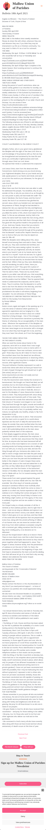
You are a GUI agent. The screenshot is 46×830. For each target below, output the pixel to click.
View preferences (23, 822)
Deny (23, 816)
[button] (43, 790)
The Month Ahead (11, 747)
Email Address (23, 771)
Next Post (23, 738)
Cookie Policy (19, 827)
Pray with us (28, 747)
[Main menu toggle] (41, 6)
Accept (23, 810)
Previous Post (23, 734)
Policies (27, 827)
